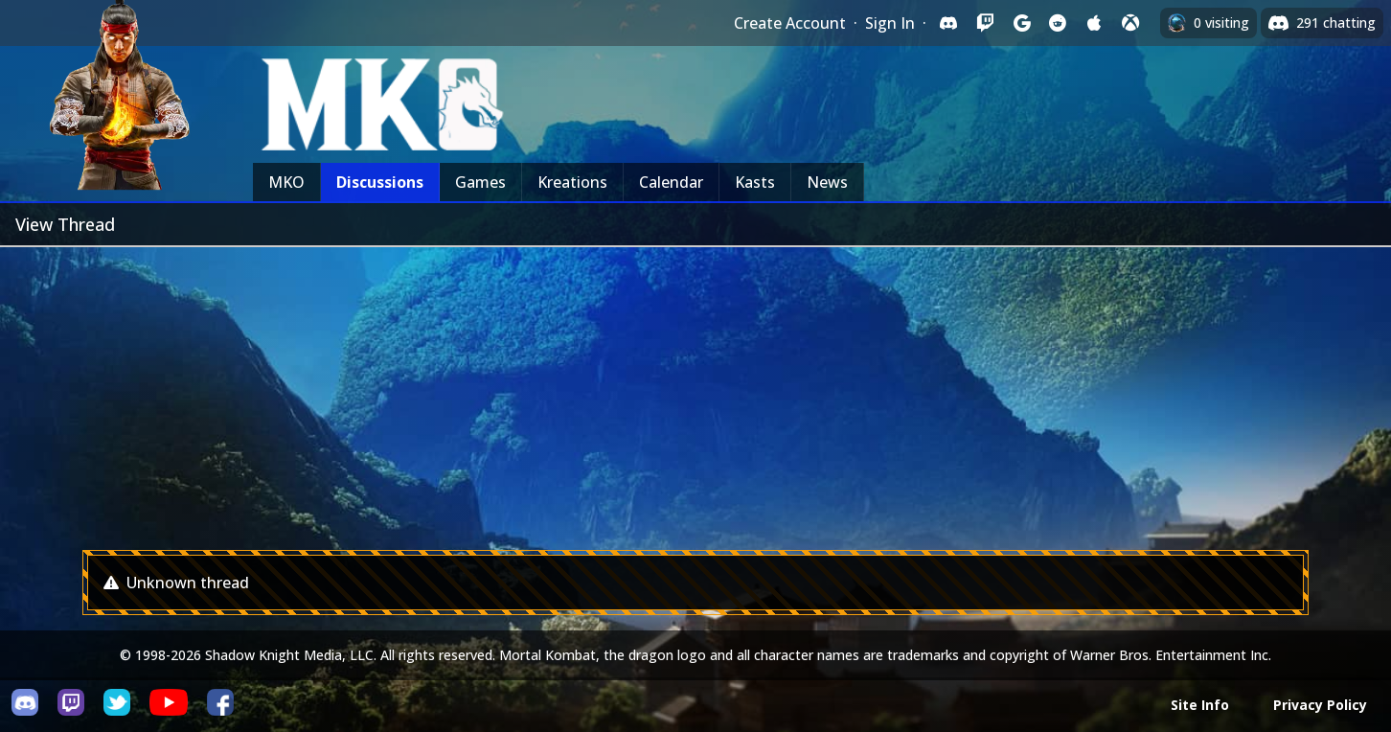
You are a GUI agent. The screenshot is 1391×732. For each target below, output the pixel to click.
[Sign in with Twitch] (984, 23)
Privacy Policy (1320, 705)
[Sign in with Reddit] (1057, 23)
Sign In (890, 23)
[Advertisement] (695, 391)
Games (480, 182)
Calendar (671, 182)
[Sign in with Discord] (948, 23)
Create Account (790, 23)
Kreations (572, 182)
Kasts (755, 182)
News (827, 182)
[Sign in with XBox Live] (1130, 23)
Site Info (1200, 705)
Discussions (379, 182)
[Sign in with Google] (1021, 23)
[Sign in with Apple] (1094, 23)
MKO (286, 182)
